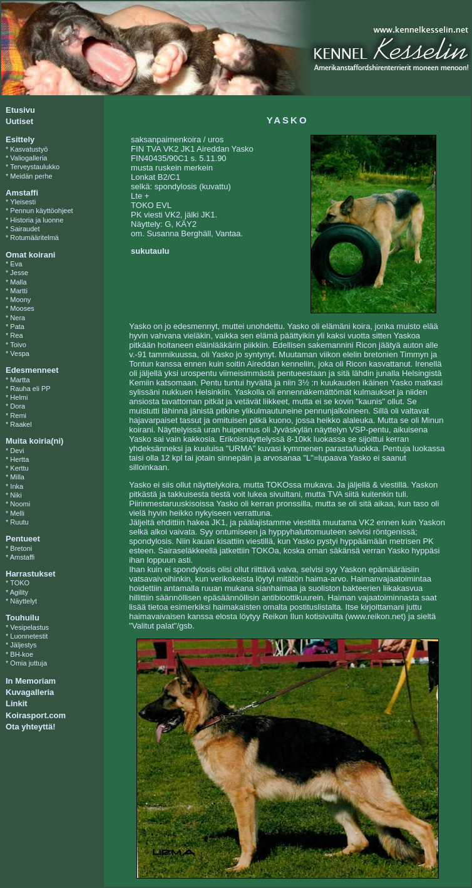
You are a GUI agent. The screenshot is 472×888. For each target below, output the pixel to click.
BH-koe (21, 654)
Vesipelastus (29, 627)
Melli (17, 513)
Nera (17, 317)
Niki (15, 495)
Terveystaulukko (34, 166)
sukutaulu (150, 251)
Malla (18, 282)
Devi (17, 450)
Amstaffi (22, 557)
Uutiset (19, 121)
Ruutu (19, 522)
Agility (19, 592)
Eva (16, 264)
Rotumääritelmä (34, 237)
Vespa (19, 353)
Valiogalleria (28, 158)
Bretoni (21, 548)
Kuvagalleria (30, 692)
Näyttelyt (23, 601)
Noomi (20, 504)
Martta (19, 380)
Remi (18, 415)
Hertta (19, 459)
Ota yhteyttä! (30, 726)
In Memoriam (31, 681)
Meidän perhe (31, 176)
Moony (20, 299)
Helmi (19, 397)
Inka (16, 486)
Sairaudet (24, 228)
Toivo (18, 344)
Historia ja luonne (36, 220)
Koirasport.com (36, 715)
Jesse (19, 272)
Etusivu (20, 110)
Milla (17, 477)
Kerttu (19, 468)
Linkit (17, 703)
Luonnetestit (29, 636)
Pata (17, 326)
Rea (16, 335)
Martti (19, 291)
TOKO (19, 583)
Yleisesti (23, 202)
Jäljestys (23, 645)
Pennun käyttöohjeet (41, 210)
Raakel (20, 424)
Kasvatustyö (29, 149)
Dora (17, 406)
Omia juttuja (28, 663)
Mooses (22, 308)
